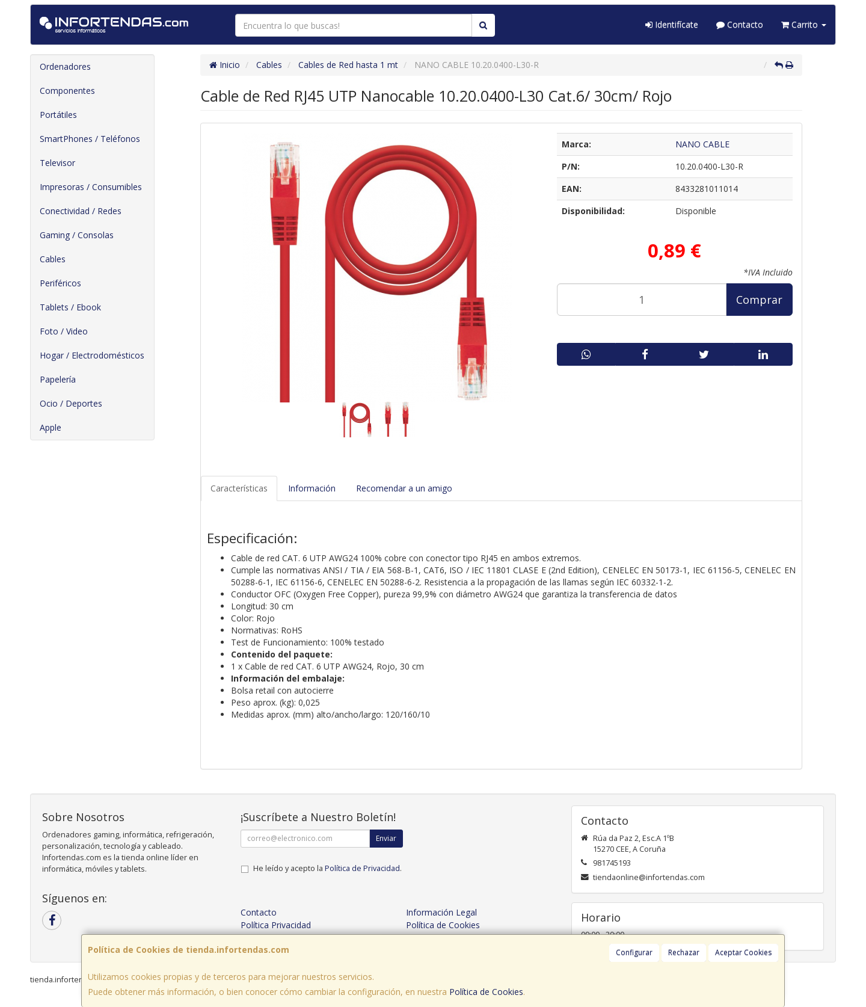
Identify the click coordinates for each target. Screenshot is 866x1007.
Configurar (634, 952)
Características (239, 488)
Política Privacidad (276, 925)
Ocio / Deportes (71, 403)
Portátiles (58, 114)
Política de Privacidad (362, 868)
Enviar (386, 838)
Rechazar (683, 952)
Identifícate (671, 24)
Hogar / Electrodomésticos (92, 355)
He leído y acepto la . (327, 868)
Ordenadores (65, 66)
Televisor (57, 162)
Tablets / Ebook (70, 307)
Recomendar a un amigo (404, 488)
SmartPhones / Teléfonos (90, 138)
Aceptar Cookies (743, 952)
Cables (53, 259)
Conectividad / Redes (80, 211)
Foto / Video (64, 331)
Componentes (67, 90)
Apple (50, 427)
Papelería (58, 379)
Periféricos (60, 283)
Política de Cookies (486, 991)
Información (312, 488)
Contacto (739, 24)
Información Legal (441, 912)
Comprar (759, 299)
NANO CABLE (702, 144)
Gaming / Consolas (77, 235)
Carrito (803, 24)
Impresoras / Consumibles (91, 186)
